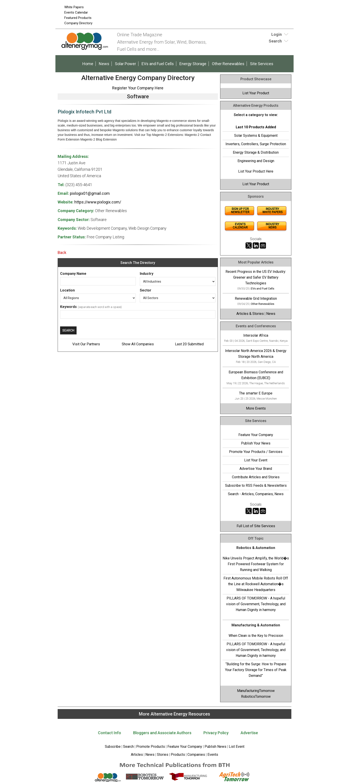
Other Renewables (228, 63)
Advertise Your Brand (255, 468)
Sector (145, 290)
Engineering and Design (255, 161)
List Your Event (255, 460)
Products (178, 754)
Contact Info (109, 732)
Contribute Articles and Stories (256, 477)
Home (87, 63)
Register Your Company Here (137, 88)
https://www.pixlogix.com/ (97, 202)
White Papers (74, 7)
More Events (256, 408)
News (104, 63)
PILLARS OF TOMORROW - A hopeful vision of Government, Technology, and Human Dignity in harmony (256, 604)
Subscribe (113, 746)
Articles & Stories (250, 314)
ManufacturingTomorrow (256, 691)
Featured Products (77, 18)
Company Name (73, 273)
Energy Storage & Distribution (256, 152)
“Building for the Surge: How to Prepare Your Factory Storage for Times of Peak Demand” (255, 670)
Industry (146, 273)
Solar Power (125, 63)
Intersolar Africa (255, 335)
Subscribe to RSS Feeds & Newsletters (256, 485)
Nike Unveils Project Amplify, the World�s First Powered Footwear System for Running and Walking (256, 564)
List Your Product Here (255, 171)
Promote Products (150, 746)
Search (128, 746)
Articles (137, 754)
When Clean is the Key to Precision (256, 635)
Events (212, 754)
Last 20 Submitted (189, 344)
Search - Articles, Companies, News (256, 494)
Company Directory (78, 23)
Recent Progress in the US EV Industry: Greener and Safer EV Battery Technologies (255, 277)
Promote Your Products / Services (255, 452)
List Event (236, 746)
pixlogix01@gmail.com (90, 193)
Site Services (261, 63)
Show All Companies (138, 344)
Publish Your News (255, 443)
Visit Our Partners (86, 344)
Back (62, 252)
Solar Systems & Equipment (256, 135)
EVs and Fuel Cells (158, 63)
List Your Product (255, 93)
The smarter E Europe (255, 393)
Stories (162, 754)
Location (67, 290)
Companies (196, 754)
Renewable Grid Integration (256, 298)
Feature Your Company (255, 435)
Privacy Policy (216, 732)
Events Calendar (76, 12)
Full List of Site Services (256, 526)
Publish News (215, 746)
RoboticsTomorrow (256, 696)
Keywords (68, 307)
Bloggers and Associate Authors (162, 732)
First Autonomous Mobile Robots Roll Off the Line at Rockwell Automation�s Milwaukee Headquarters (255, 584)
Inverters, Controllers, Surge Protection (255, 144)
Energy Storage (192, 63)
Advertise (249, 732)
